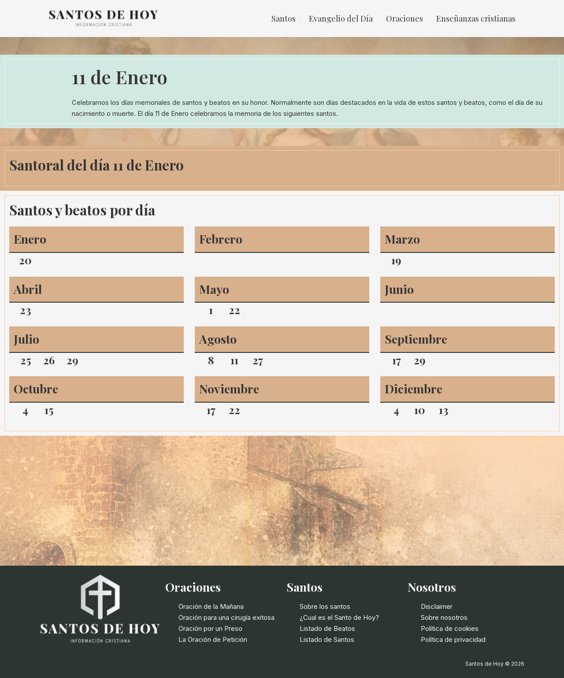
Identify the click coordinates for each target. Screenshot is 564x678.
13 (443, 410)
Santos (283, 18)
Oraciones (404, 18)
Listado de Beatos (327, 628)
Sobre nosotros (444, 617)
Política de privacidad (453, 639)
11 (234, 360)
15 (49, 410)
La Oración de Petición (212, 639)
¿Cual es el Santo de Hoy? (339, 617)
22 (234, 310)
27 (257, 360)
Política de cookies (450, 628)
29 (72, 360)
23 (25, 310)
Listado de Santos (327, 639)
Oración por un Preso (210, 628)
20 (25, 260)
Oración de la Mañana (211, 606)
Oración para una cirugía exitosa (226, 617)
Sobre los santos (325, 606)
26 (49, 360)
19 (396, 260)
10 (419, 410)
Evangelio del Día (341, 18)
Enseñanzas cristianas (476, 18)
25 (25, 360)
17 (396, 360)
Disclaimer (437, 606)
